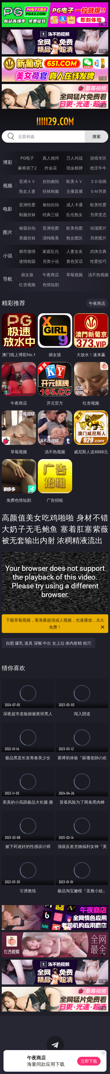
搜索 (96, 136)
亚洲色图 (51, 228)
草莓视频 (74, 274)
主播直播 (74, 191)
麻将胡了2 (27, 168)
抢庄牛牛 (98, 168)
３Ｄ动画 (98, 181)
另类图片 (98, 238)
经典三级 (51, 214)
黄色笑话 (74, 261)
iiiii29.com (55, 121)
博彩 (7, 162)
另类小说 (51, 261)
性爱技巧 (98, 261)
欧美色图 (74, 228)
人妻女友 (74, 251)
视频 (7, 185)
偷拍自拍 (51, 204)
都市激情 (27, 251)
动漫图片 (98, 228)
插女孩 (27, 274)
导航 (7, 279)
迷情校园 (27, 261)
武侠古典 (98, 251)
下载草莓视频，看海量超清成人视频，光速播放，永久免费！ (56, 624)
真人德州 (51, 158)
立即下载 (89, 1061)
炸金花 (51, 168)
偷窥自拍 (27, 228)
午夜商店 (51, 274)
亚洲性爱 (27, 204)
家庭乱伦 (51, 251)
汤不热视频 (98, 274)
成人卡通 (74, 204)
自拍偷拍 (51, 181)
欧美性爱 (98, 204)
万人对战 (74, 158)
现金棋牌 (74, 168)
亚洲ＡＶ (27, 181)
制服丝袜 (27, 214)
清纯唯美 (51, 238)
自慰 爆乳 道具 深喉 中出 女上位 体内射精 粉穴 (48, 643)
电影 (7, 209)
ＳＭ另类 (98, 191)
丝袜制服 (51, 191)
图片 (7, 232)
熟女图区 (74, 238)
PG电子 (27, 158)
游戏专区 (98, 158)
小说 (7, 255)
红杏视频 (27, 284)
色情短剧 (51, 284)
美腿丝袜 (27, 238)
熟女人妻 (27, 191)
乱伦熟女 (74, 214)
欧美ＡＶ (74, 181)
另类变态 (98, 214)
